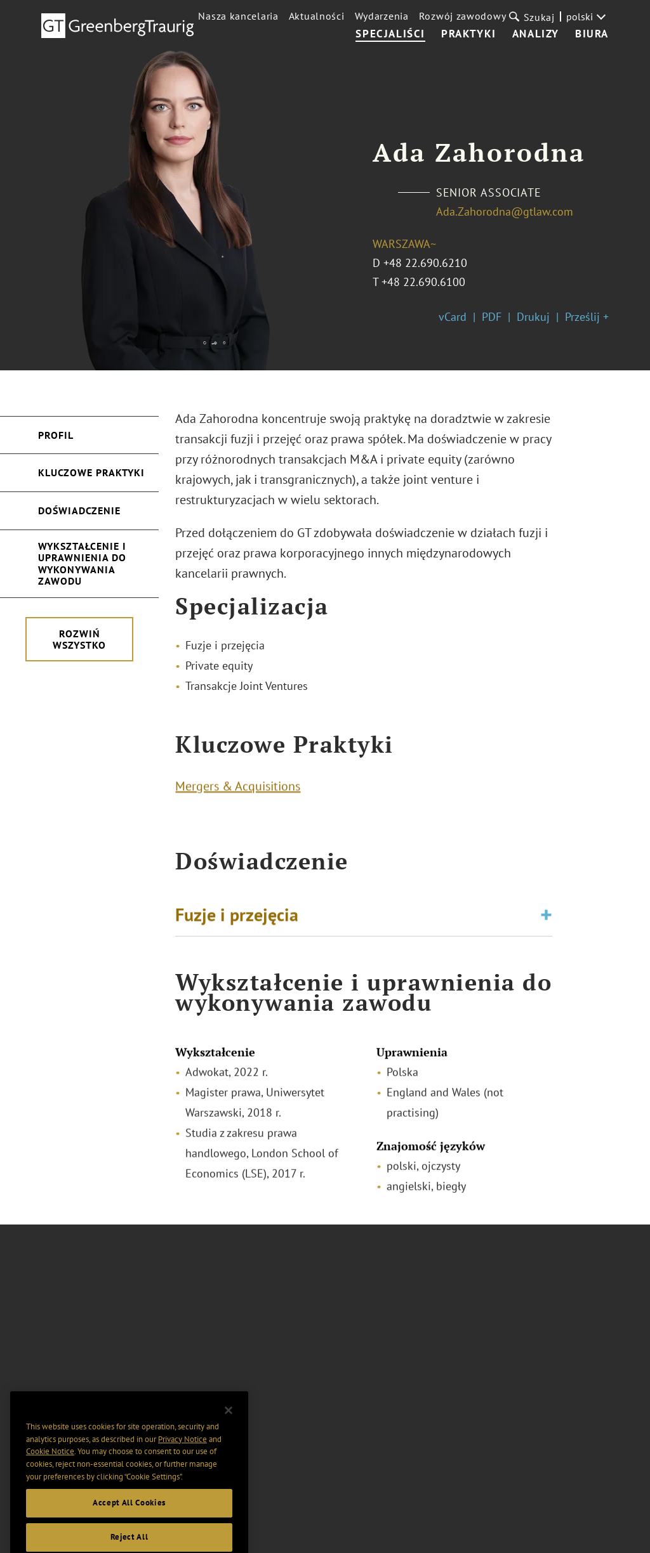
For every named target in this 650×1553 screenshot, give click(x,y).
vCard (453, 316)
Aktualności (317, 16)
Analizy (535, 34)
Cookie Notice (50, 1481)
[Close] (228, 1440)
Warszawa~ (404, 244)
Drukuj (533, 316)
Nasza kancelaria (238, 16)
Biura (592, 34)
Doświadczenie (79, 510)
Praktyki (468, 34)
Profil (56, 435)
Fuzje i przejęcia (236, 919)
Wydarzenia (382, 16)
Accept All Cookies (129, 1532)
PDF (491, 316)
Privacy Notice (182, 1468)
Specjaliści (390, 34)
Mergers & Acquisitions (237, 791)
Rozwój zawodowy (463, 16)
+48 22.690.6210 (425, 263)
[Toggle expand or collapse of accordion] (546, 919)
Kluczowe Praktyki (91, 472)
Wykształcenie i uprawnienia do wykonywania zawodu (82, 563)
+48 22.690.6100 (423, 282)
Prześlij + (587, 316)
